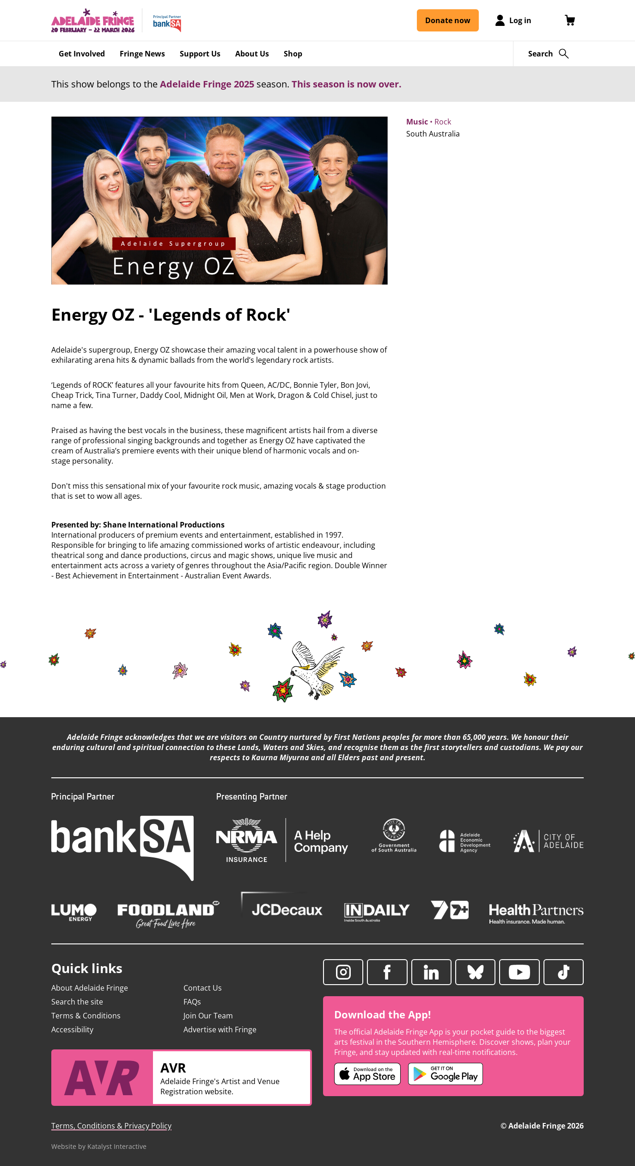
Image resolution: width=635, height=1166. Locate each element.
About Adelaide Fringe (89, 988)
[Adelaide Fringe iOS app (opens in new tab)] (367, 1074)
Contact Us (202, 988)
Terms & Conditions (86, 1016)
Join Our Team (208, 1016)
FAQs (192, 1002)
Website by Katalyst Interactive (99, 1146)
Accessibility (72, 1029)
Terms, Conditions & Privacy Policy (111, 1126)
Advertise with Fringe (219, 1029)
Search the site (77, 1002)
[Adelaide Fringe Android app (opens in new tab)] (445, 1074)
